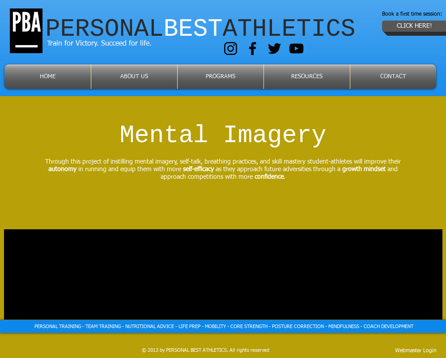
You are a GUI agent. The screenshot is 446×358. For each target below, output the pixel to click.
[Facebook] (252, 48)
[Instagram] (230, 48)
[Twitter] (274, 48)
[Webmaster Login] (415, 350)
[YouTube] (296, 48)
